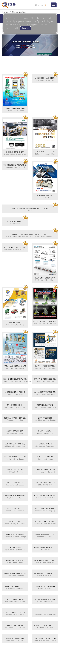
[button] (6, 45)
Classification (19, 12)
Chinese (39, 5)
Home (5, 12)
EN (45, 5)
